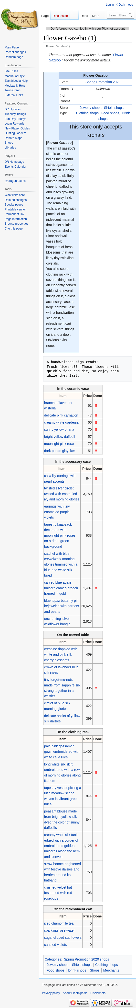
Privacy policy (51, 993)
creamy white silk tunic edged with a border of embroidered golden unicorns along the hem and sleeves (62, 846)
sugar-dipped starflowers (63, 937)
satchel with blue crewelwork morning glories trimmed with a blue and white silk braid (60, 565)
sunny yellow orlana (59, 429)
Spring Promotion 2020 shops (86, 959)
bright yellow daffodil (59, 437)
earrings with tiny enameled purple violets (57, 511)
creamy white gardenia (61, 422)
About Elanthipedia (75, 993)
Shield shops (114, 108)
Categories (53, 959)
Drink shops (77, 970)
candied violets (55, 945)
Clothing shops (87, 113)
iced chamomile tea (59, 923)
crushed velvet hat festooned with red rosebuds (58, 892)
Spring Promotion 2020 (102, 82)
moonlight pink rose (59, 444)
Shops (95, 970)
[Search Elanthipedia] (120, 15)
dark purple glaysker (59, 451)
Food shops (110, 113)
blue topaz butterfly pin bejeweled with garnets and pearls (61, 606)
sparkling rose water (59, 930)
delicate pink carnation (61, 415)
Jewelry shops (90, 108)
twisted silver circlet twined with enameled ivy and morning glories (61, 493)
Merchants (111, 970)
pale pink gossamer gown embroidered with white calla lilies (62, 751)
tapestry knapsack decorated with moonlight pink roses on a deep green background (59, 535)
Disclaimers (97, 993)
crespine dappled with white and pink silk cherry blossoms (60, 654)
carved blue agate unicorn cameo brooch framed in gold (61, 587)
